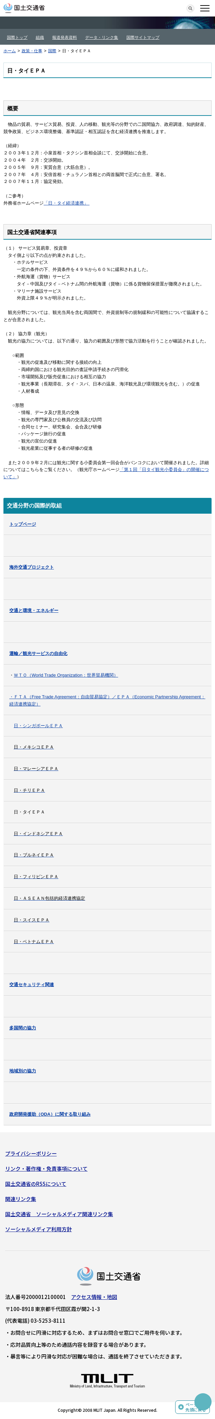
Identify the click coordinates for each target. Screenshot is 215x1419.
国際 (52, 50)
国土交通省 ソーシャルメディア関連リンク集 (59, 1214)
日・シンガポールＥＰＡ (38, 725)
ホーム (9, 50)
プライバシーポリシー (31, 1153)
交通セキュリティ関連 (31, 984)
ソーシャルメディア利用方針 (38, 1229)
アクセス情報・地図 (94, 1296)
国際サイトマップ (142, 37)
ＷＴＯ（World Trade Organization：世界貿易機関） (66, 675)
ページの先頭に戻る (195, 1407)
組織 (40, 37)
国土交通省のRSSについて (35, 1183)
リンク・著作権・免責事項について (46, 1168)
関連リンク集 (20, 1198)
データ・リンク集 (101, 37)
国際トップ (17, 37)
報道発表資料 (64, 37)
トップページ (22, 524)
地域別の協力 (22, 1070)
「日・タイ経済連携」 (66, 203)
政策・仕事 (32, 50)
